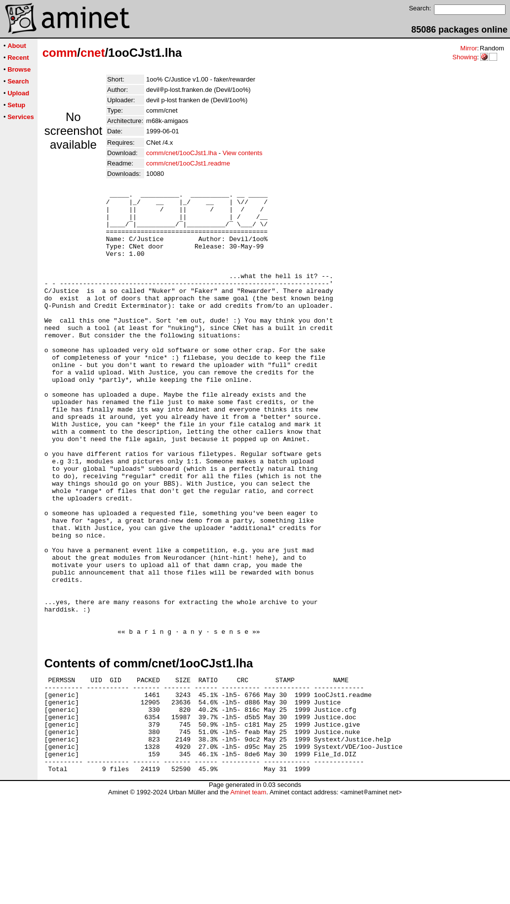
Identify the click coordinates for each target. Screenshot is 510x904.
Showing (464, 57)
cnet (92, 52)
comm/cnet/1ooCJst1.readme (188, 163)
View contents (243, 153)
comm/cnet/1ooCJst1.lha (181, 153)
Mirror (468, 48)
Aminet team (248, 900)
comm (60, 52)
